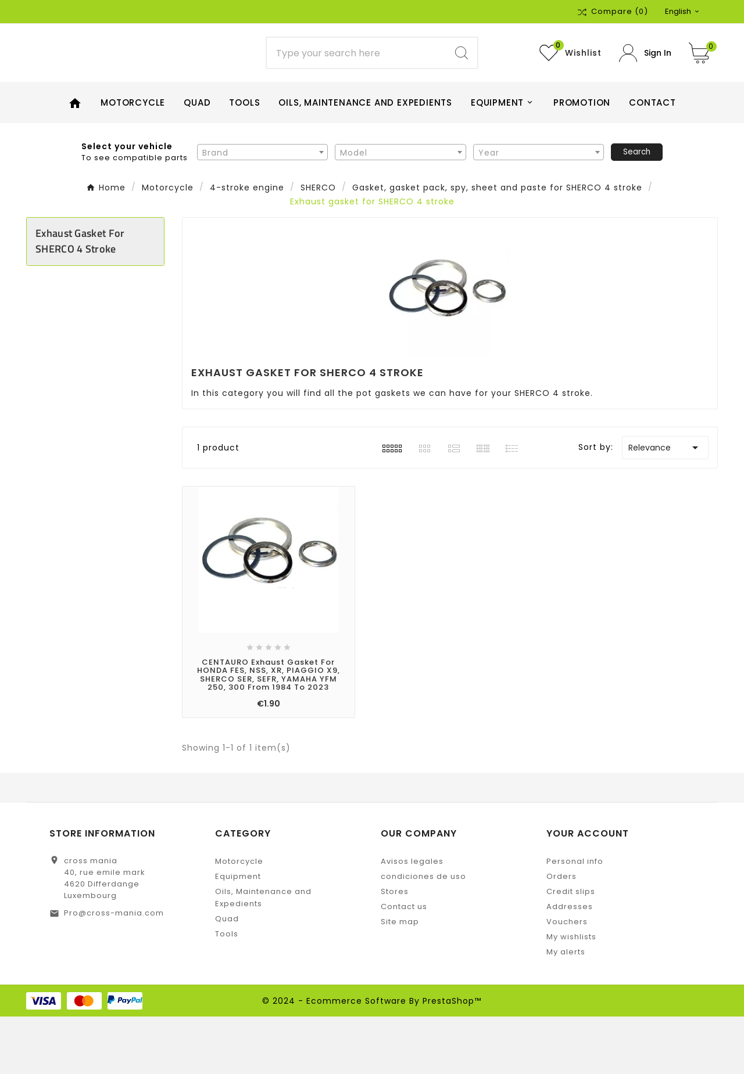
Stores (395, 948)
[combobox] (262, 209)
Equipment (238, 933)
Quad (227, 976)
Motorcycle (239, 918)
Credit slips (570, 948)
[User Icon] (645, 82)
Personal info (574, 918)
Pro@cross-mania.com (114, 970)
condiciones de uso (423, 933)
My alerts (565, 1009)
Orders (561, 933)
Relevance (665, 505)
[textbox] (262, 210)
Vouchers (567, 979)
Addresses (569, 964)
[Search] (356, 82)
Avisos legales (412, 918)
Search (636, 209)
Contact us (404, 964)
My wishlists (571, 994)
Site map (400, 979)
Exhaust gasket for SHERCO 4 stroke (79, 299)
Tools (226, 991)
